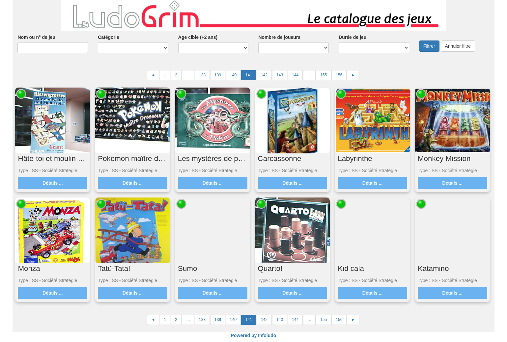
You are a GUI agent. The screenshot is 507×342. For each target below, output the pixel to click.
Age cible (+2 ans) (197, 37)
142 (264, 75)
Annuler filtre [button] (458, 46)
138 (202, 75)
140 (233, 75)
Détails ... (52, 183)
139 (217, 75)
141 (248, 75)
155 (323, 75)
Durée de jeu (352, 37)
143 (279, 75)
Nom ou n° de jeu (36, 37)
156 (339, 75)
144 (295, 75)
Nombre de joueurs (279, 37)
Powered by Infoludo (253, 335)
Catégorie (108, 37)
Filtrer (429, 46)
